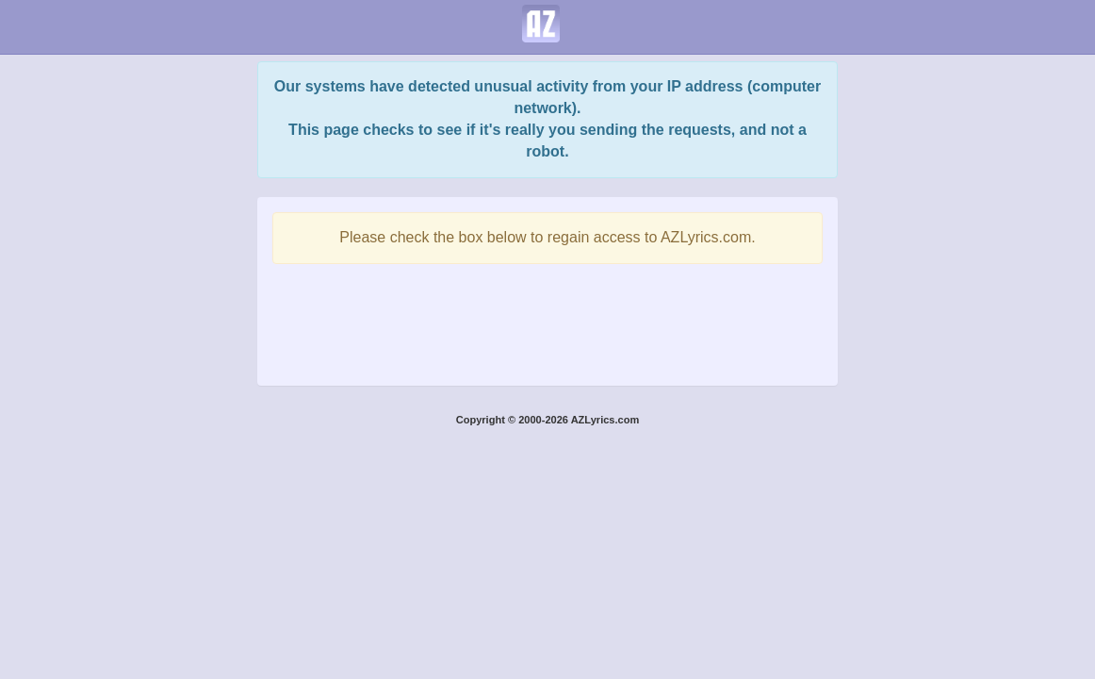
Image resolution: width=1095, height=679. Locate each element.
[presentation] (547, 319)
